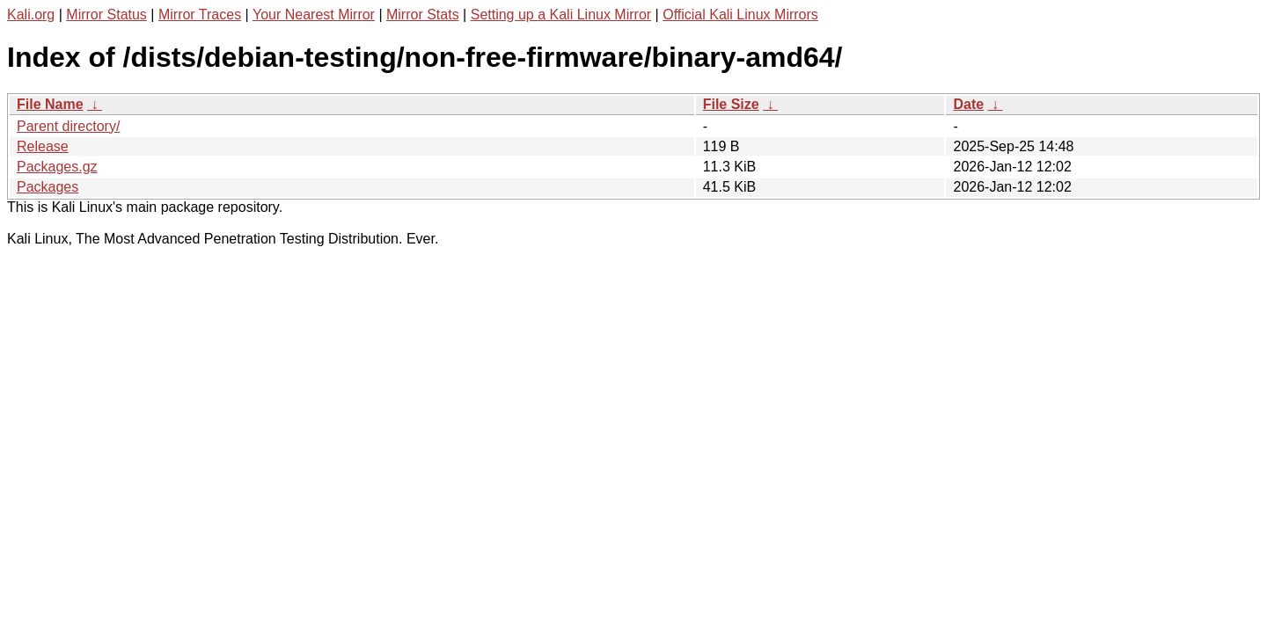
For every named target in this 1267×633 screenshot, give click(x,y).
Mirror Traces (199, 14)
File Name (50, 104)
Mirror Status (106, 14)
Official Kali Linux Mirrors (740, 14)
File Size (731, 104)
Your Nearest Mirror (314, 14)
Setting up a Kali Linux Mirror (561, 14)
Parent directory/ (68, 126)
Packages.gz (57, 166)
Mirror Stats (422, 14)
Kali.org (31, 14)
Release (43, 146)
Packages (47, 186)
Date (968, 104)
